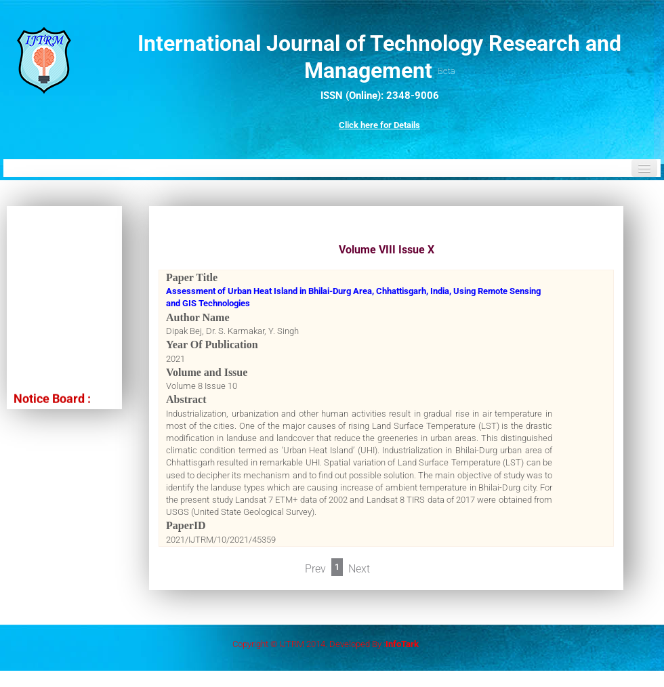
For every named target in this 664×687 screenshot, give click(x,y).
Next (359, 568)
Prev (315, 568)
